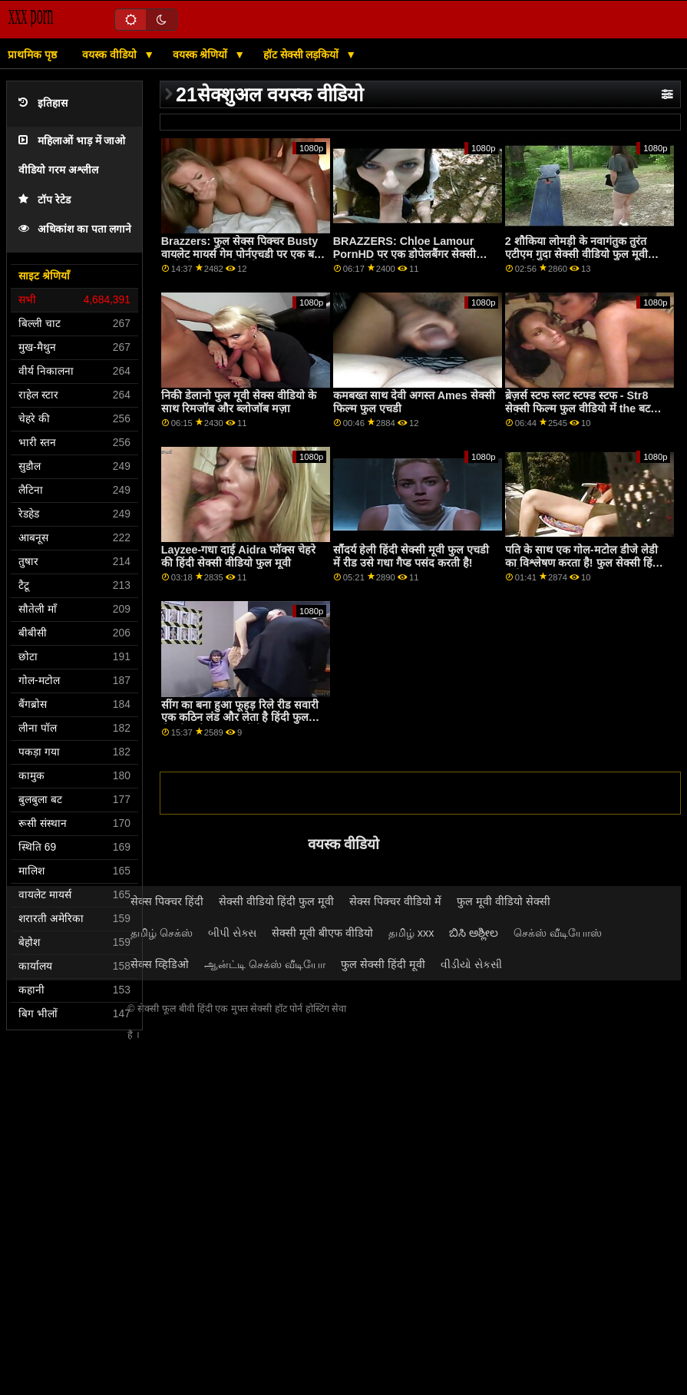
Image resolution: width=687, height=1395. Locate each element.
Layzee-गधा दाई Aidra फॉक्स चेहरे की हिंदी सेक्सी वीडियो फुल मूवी (238, 556)
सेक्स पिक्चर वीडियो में (395, 901)
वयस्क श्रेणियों (202, 54)
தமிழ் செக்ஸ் (161, 933)
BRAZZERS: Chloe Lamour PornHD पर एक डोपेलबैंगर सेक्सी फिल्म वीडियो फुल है (404, 254)
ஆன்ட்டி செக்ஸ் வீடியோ (264, 964)
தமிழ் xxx (411, 933)
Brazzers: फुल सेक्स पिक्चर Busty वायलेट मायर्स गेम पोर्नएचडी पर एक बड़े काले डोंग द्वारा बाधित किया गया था (240, 254)
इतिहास (43, 103)
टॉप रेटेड (44, 200)
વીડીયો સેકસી (471, 964)
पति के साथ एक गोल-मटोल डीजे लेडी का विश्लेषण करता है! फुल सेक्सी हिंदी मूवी (583, 562)
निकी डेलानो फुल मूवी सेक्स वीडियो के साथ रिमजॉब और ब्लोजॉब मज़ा (238, 402)
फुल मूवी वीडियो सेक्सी (503, 901)
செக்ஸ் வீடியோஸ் (558, 933)
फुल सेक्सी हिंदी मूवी (383, 964)
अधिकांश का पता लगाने (74, 229)
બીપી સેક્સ (232, 933)
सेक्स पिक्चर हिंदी (166, 901)
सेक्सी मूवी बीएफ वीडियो (322, 933)
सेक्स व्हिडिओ (159, 964)
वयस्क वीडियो (111, 54)
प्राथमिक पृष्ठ (32, 54)
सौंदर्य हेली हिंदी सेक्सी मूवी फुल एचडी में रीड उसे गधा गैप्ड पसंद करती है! (411, 556)
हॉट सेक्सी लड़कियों (302, 54)
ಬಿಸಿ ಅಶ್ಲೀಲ (473, 933)
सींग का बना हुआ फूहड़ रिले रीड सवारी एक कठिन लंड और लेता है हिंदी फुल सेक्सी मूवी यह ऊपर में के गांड (240, 717)
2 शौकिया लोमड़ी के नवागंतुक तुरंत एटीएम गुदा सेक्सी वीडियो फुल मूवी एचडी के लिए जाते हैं (576, 254)
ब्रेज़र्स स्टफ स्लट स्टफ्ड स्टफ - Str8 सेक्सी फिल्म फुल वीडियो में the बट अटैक (577, 408)
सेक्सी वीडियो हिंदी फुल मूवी (276, 901)
